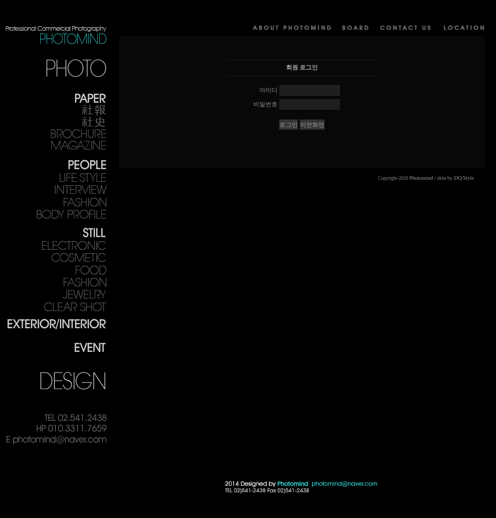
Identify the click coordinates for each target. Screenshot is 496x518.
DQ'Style (464, 178)
